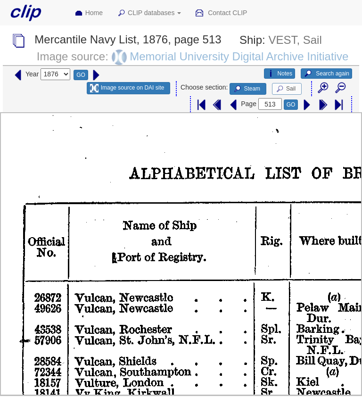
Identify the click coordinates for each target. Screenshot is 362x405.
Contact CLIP (221, 13)
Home (88, 13)
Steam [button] (246, 89)
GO (80, 75)
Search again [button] (326, 73)
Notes (279, 73)
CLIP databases (149, 13)
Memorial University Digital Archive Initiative (239, 56)
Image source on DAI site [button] (127, 88)
